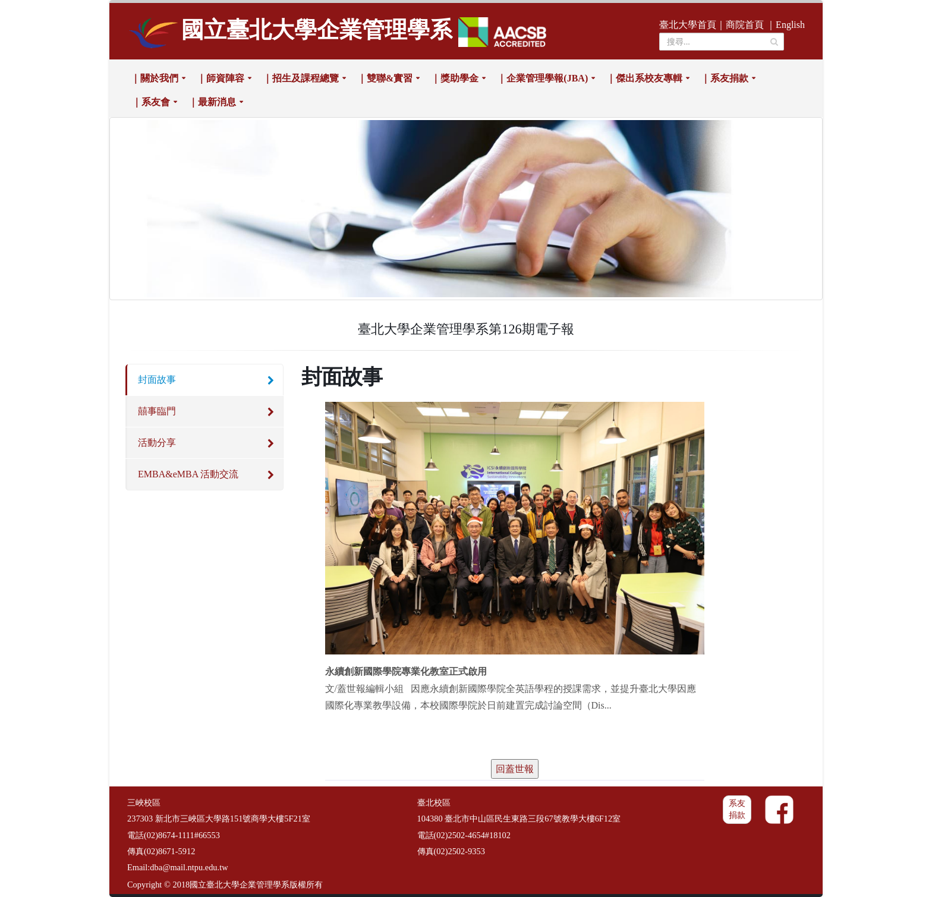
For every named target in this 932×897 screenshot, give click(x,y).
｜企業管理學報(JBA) (542, 78)
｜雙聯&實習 (385, 78)
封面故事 (157, 379)
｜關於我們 (154, 78)
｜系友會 (151, 102)
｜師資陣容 (220, 78)
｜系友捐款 (724, 78)
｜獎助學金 (454, 78)
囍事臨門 (157, 411)
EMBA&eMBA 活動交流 (188, 474)
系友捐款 (737, 809)
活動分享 (157, 443)
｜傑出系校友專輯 (644, 78)
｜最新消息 (212, 102)
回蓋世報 (515, 769)
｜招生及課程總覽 (301, 78)
